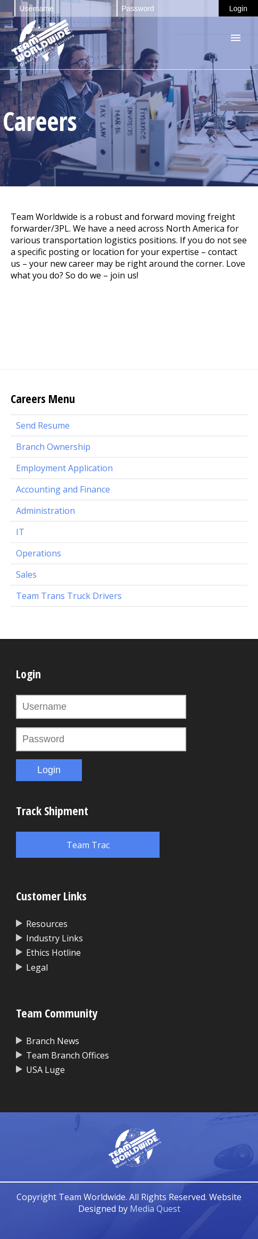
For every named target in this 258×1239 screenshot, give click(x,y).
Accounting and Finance (63, 489)
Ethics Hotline (53, 952)
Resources (47, 924)
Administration (45, 510)
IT (20, 532)
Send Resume (43, 425)
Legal (37, 967)
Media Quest (155, 1209)
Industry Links (54, 938)
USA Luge (45, 1070)
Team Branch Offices (67, 1055)
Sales (26, 574)
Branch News (52, 1041)
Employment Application (64, 468)
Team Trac (88, 845)
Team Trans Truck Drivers (69, 596)
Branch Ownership (53, 447)
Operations (38, 553)
